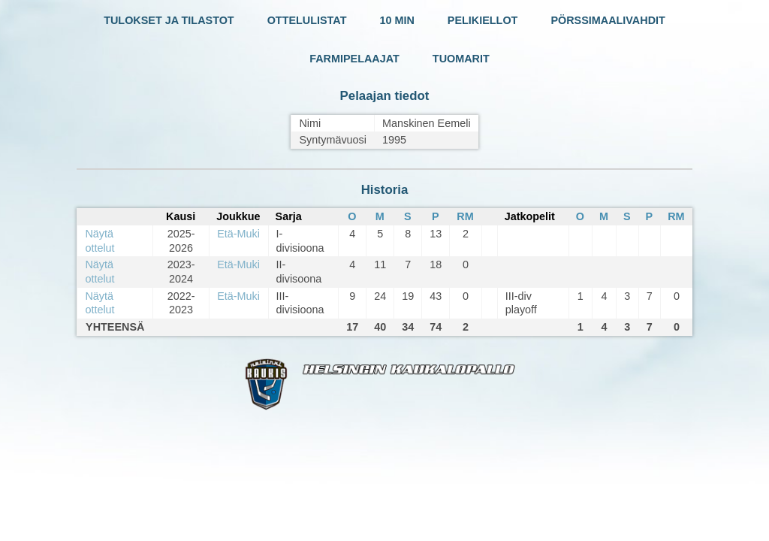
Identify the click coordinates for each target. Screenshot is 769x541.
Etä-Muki (238, 234)
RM (465, 216)
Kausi (180, 216)
